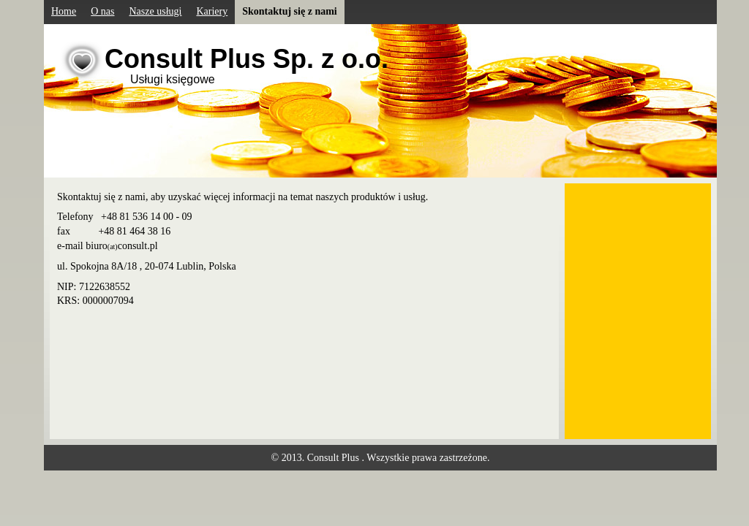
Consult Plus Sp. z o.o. (246, 59)
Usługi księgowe (172, 79)
